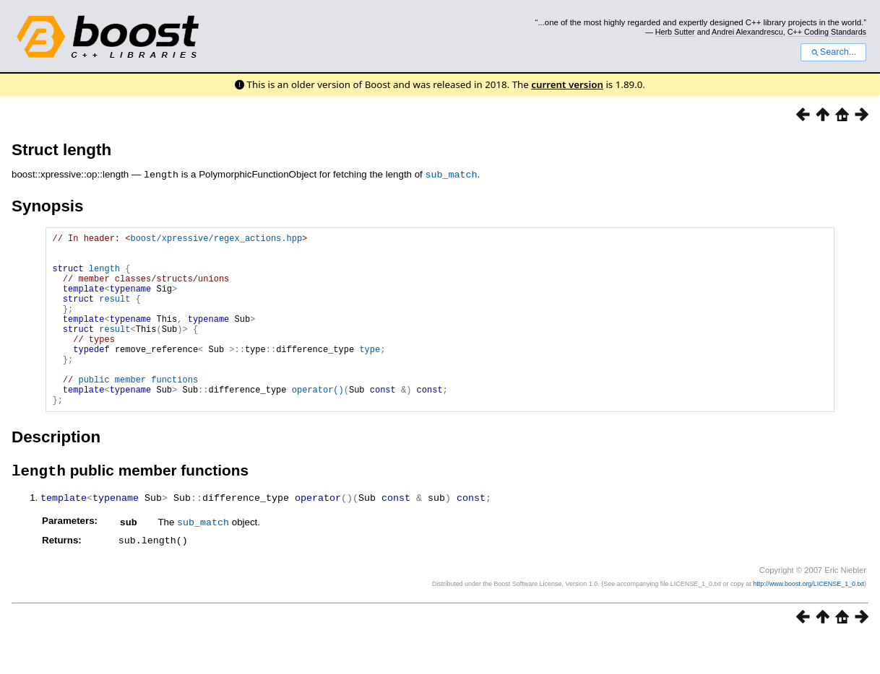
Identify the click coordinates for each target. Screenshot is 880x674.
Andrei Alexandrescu (747, 31)
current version (567, 84)
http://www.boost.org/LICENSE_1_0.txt (808, 619)
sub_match (452, 173)
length (104, 276)
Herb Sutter (675, 31)
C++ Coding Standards (827, 31)
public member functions (138, 411)
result (114, 313)
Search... (833, 52)
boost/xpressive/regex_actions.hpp (216, 239)
